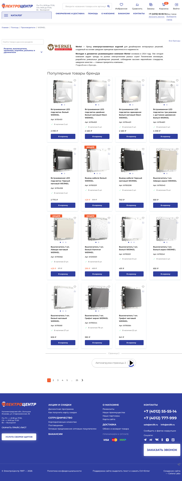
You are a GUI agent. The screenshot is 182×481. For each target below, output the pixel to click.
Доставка (109, 424)
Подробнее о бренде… (86, 65)
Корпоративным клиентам (62, 422)
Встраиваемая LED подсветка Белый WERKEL (60, 112)
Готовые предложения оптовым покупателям (72, 428)
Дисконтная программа (61, 409)
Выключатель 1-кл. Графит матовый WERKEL (128, 318)
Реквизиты (108, 409)
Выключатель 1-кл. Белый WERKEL (128, 248)
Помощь (93, 13)
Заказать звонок (157, 17)
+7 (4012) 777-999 (160, 418)
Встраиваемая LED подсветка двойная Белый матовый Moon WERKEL (96, 113)
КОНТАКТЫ (151, 405)
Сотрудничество (60, 417)
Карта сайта (109, 419)
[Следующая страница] (82, 380)
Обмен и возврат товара (116, 428)
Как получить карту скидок (62, 412)
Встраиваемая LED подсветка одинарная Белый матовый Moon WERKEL (130, 113)
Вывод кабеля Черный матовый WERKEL (130, 179)
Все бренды (174, 41)
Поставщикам (55, 425)
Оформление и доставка (70, 13)
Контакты (139, 13)
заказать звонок (162, 450)
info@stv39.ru (168, 424)
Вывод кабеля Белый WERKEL (95, 179)
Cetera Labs (174, 473)
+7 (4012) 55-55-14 (158, 14)
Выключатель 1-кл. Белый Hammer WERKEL (94, 249)
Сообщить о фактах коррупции (160, 430)
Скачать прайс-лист (14, 427)
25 (77, 380)
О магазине (108, 13)
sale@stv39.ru (151, 424)
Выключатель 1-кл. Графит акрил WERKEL (96, 316)
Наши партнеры (111, 416)
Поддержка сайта (102, 471)
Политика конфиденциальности (64, 471)
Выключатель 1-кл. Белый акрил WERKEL (164, 248)
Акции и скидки (59, 405)
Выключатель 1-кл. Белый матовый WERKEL (60, 318)
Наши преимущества (114, 412)
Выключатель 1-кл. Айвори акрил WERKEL (165, 179)
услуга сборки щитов (19, 437)
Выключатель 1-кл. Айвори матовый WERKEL (60, 249)
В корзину (63, 136)
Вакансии (124, 13)
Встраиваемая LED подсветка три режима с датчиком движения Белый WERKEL (164, 113)
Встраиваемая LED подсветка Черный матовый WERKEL (60, 181)
